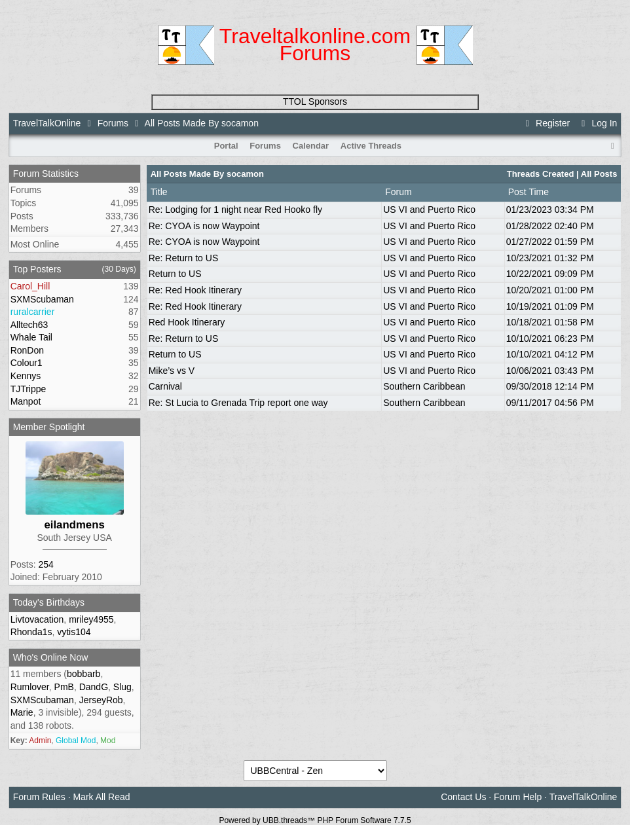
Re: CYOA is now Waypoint (204, 226)
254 (45, 564)
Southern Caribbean (424, 386)
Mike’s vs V (172, 370)
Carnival (165, 386)
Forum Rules (39, 797)
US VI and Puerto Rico (429, 209)
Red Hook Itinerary (187, 322)
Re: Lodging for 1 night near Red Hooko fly (235, 209)
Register (546, 123)
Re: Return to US (184, 258)
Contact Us (463, 797)
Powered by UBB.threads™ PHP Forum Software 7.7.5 (315, 820)
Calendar (311, 146)
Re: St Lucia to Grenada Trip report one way (238, 402)
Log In (597, 123)
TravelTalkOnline (47, 123)
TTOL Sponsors (315, 101)
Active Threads (371, 146)
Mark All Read (101, 797)
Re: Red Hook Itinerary (195, 290)
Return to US (175, 273)
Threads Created (540, 174)
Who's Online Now (50, 657)
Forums (113, 123)
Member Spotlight (49, 427)
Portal (226, 146)
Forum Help (518, 797)
